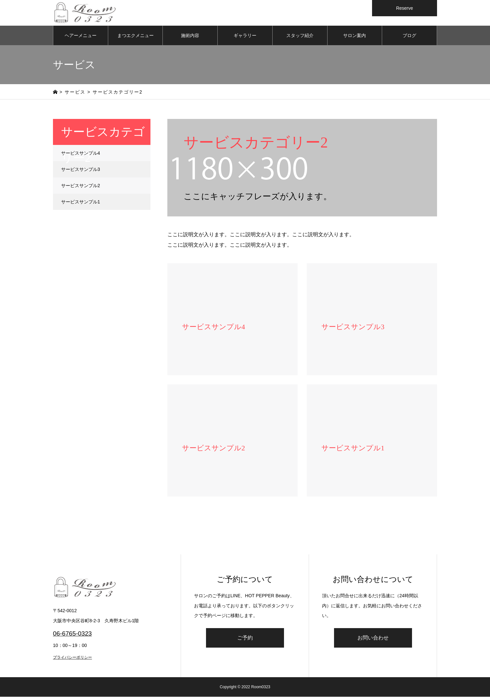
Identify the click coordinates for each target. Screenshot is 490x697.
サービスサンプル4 (80, 153)
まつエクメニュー (135, 35)
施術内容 (190, 35)
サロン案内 (354, 35)
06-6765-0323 (72, 634)
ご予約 (245, 638)
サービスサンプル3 (80, 169)
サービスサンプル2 (80, 185)
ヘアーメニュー (81, 35)
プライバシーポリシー (72, 657)
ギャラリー (245, 35)
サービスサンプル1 (80, 202)
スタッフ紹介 (300, 35)
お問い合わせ (373, 638)
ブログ (409, 35)
